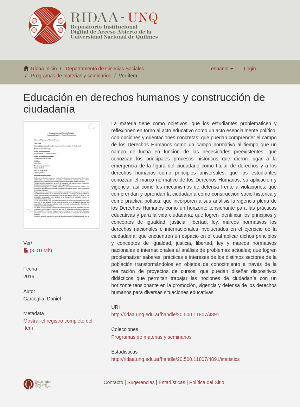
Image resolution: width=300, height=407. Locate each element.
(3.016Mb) (38, 250)
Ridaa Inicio (44, 68)
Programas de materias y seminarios (71, 75)
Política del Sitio (206, 382)
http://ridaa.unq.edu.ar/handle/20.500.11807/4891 (165, 314)
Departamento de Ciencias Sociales (105, 68)
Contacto (113, 382)
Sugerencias (141, 382)
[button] (222, 68)
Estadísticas (172, 382)
